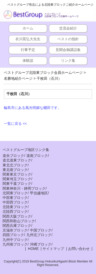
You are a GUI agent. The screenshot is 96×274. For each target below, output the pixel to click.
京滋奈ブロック (15, 230)
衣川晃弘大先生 (27, 39)
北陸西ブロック (15, 211)
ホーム (28, 28)
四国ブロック (13, 235)
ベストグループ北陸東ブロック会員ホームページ (43, 72)
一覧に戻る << (15, 123)
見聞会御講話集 (68, 50)
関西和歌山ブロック (19, 221)
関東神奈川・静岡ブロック (24, 188)
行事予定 (28, 50)
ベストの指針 (68, 39)
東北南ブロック (15, 170)
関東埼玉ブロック (17, 179)
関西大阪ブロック (17, 216)
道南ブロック (37, 156)
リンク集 (68, 60)
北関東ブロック (15, 193)
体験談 (28, 60)
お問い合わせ (79, 249)
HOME (33, 249)
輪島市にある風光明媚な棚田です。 (32, 108)
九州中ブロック (15, 240)
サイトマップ (53, 249)
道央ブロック (13, 156)
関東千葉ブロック (17, 183)
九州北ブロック (38, 235)
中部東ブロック (15, 198)
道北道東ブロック (17, 160)
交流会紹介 (68, 28)
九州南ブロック (15, 244)
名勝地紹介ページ (18, 78)
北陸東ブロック (15, 207)
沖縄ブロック (40, 244)
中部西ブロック (15, 202)
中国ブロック (40, 230)
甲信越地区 (39, 193)
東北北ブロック (15, 165)
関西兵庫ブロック (17, 226)
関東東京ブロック (17, 174)
